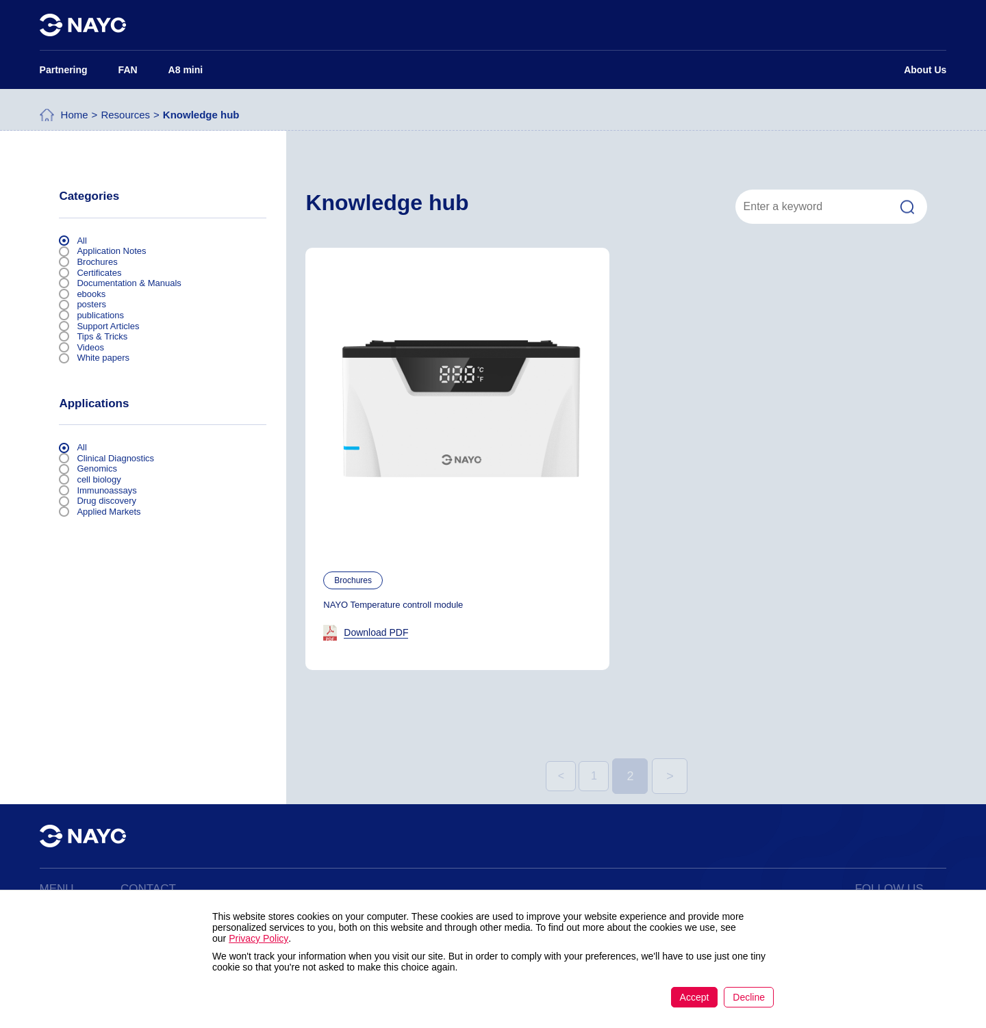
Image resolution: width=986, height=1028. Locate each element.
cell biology (99, 479)
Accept (694, 997)
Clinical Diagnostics (115, 458)
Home (74, 118)
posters (91, 304)
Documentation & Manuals (129, 283)
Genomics (97, 468)
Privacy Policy (258, 938)
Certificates (99, 273)
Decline (749, 997)
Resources (125, 118)
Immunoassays (106, 490)
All (81, 240)
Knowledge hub (201, 118)
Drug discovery (106, 501)
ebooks (91, 294)
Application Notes (111, 251)
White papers (103, 357)
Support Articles (108, 326)
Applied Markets (108, 511)
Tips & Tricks (102, 336)
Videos (90, 347)
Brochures (97, 262)
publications (100, 315)
